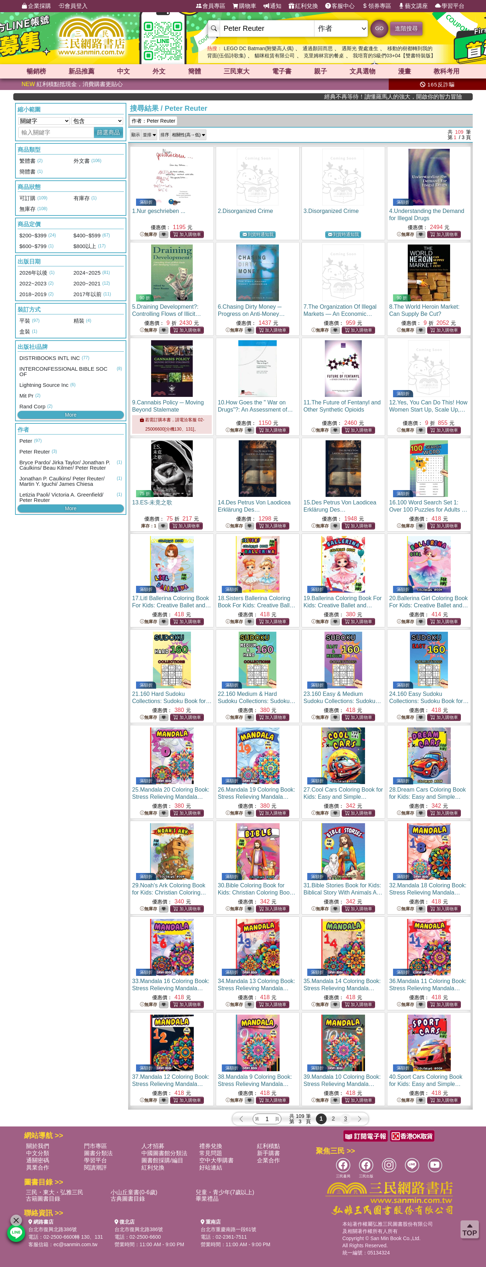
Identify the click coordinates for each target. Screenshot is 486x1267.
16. (428, 509)
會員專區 (210, 6)
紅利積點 (268, 1146)
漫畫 (404, 71)
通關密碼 (37, 1160)
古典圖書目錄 (128, 1199)
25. (170, 797)
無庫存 (148, 235)
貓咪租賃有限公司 (274, 55)
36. (427, 988)
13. (152, 502)
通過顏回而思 (318, 48)
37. (170, 1084)
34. (256, 988)
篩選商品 (108, 132)
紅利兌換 (303, 6)
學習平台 (449, 6)
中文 (123, 71)
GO (379, 28)
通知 (272, 6)
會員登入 (73, 6)
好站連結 (210, 1167)
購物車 (244, 6)
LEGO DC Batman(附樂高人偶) (258, 48)
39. (342, 1084)
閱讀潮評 (95, 1167)
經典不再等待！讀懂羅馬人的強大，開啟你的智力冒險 (426, 97)
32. (427, 892)
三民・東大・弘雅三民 (54, 1192)
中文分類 (37, 1153)
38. (255, 1084)
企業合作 (268, 1160)
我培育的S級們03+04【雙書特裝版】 (394, 55)
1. (159, 211)
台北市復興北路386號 (52, 1229)
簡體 (194, 71)
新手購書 (268, 1153)
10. (257, 409)
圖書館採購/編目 (162, 1160)
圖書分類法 (98, 1153)
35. (342, 988)
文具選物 (362, 71)
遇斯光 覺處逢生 (360, 48)
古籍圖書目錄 (43, 1199)
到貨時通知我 (258, 235)
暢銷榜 (36, 71)
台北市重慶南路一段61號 (229, 1229)
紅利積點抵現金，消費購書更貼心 (72, 84)
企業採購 (36, 6)
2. (245, 211)
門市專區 (95, 1146)
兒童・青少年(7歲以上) (225, 1192)
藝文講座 (413, 6)
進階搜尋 (406, 28)
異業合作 (37, 1167)
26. (256, 797)
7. (340, 314)
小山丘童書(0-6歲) (134, 1192)
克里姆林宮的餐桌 (324, 55)
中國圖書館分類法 (164, 1153)
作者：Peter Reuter (153, 121)
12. (428, 409)
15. (340, 509)
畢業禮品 (207, 1199)
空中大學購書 (216, 1160)
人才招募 (152, 1146)
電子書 (281, 71)
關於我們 (37, 1146)
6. (251, 314)
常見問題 (210, 1153)
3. (331, 211)
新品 (81, 71)
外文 (159, 71)
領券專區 (376, 6)
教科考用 (446, 71)
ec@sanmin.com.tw (75, 1244)
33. (170, 988)
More (70, 415)
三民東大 (236, 71)
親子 (320, 71)
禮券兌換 (210, 1146)
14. (254, 509)
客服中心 (340, 6)
